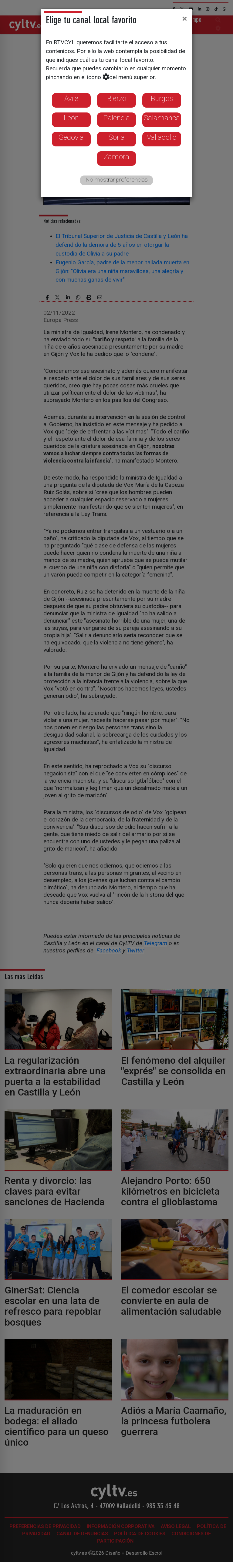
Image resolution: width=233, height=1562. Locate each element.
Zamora (116, 156)
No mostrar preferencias (117, 179)
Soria (117, 137)
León (71, 118)
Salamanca (162, 118)
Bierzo (116, 98)
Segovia (71, 137)
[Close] (184, 18)
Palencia (116, 118)
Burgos (162, 98)
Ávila (71, 98)
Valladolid (162, 137)
